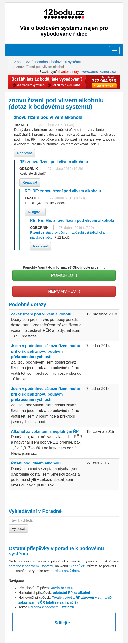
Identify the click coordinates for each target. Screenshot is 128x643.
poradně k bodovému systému (31, 566)
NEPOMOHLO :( (64, 291)
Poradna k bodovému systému (51, 607)
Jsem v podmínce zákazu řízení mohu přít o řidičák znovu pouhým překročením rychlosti (45, 351)
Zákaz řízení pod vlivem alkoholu (41, 314)
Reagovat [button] (24, 153)
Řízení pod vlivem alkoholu (36, 463)
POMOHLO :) (64, 275)
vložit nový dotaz (67, 571)
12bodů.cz (77, 566)
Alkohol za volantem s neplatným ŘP (45, 431)
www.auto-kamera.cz (99, 72)
